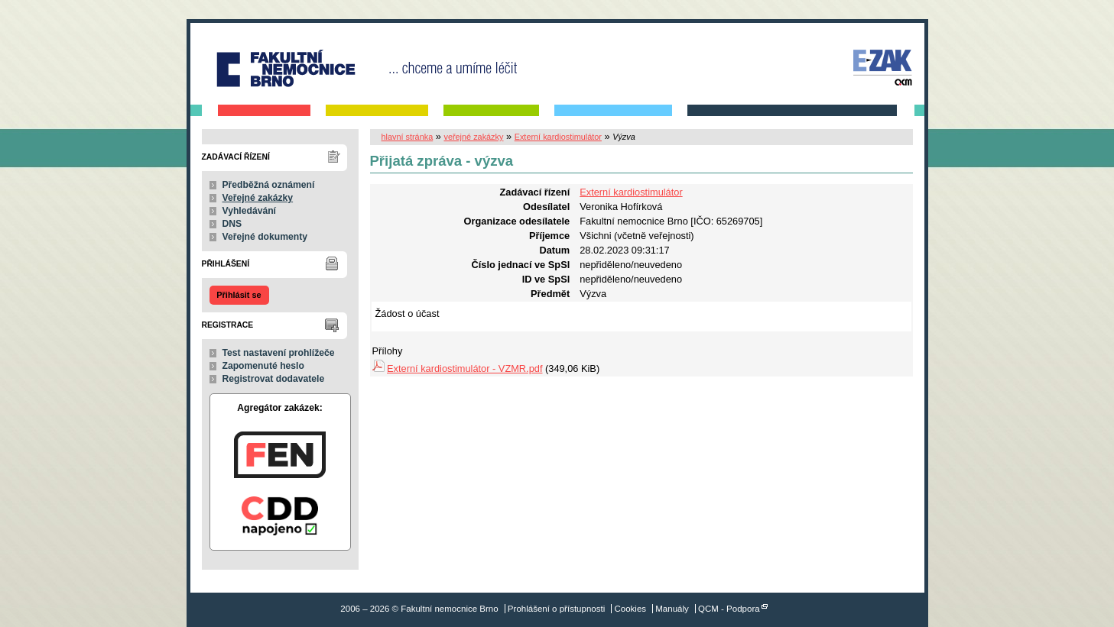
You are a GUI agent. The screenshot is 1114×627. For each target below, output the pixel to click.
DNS (232, 223)
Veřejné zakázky (258, 197)
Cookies (630, 608)
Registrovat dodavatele (273, 378)
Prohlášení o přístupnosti (556, 608)
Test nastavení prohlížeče (278, 352)
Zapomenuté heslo (263, 365)
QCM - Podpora (729, 608)
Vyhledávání (249, 210)
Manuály (672, 608)
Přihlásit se (238, 294)
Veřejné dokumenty (264, 236)
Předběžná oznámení (268, 184)
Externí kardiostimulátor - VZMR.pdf (464, 368)
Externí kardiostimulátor (558, 136)
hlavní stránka (408, 136)
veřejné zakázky (473, 136)
